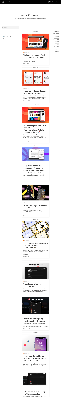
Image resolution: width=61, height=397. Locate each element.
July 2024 (57, 34)
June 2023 (57, 43)
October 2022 (56, 46)
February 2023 (56, 44)
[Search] (11, 27)
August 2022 (57, 49)
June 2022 (57, 51)
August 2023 (57, 41)
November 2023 (56, 39)
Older (58, 52)
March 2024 (57, 36)
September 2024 (56, 33)
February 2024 (56, 38)
